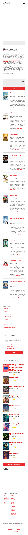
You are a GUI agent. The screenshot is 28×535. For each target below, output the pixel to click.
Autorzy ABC (6, 497)
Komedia (6, 324)
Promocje (13, 510)
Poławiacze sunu (14, 414)
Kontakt (4, 527)
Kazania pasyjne (14, 405)
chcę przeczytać (10, 348)
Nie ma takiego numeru (15, 155)
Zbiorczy (12, 495)
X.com (17, 529)
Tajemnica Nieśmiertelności (14, 452)
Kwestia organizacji (15, 424)
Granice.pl (15, 54)
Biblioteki (5, 503)
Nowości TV (13, 513)
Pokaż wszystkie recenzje (14, 464)
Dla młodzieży (7, 314)
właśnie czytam (10, 346)
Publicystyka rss (14, 497)
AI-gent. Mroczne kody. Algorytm (16, 434)
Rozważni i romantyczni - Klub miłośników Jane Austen (17, 282)
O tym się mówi (14, 511)
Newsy (5, 495)
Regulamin (10, 527)
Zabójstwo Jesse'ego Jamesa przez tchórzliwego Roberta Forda (17, 218)
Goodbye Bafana (14, 134)
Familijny (6, 319)
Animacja (6, 308)
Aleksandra (12, 113)
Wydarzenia (13, 515)
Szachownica (13, 377)
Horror (5, 322)
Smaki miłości (13, 175)
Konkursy (13, 506)
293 (10, 303)
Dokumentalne (7, 316)
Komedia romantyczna (9, 327)
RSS (16, 531)
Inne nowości (13, 514)
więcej (14, 352)
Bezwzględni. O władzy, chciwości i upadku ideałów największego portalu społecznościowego (16, 367)
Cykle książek (6, 498)
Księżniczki (13, 240)
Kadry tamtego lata (15, 396)
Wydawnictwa (6, 499)
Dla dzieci (6, 311)
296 (18, 303)
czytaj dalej (17, 107)
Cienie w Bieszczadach (16, 386)
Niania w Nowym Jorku (15, 260)
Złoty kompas (13, 93)
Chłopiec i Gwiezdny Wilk (15, 443)
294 (13, 303)
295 (15, 303)
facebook (9, 529)
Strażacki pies (13, 195)
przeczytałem (10, 344)
